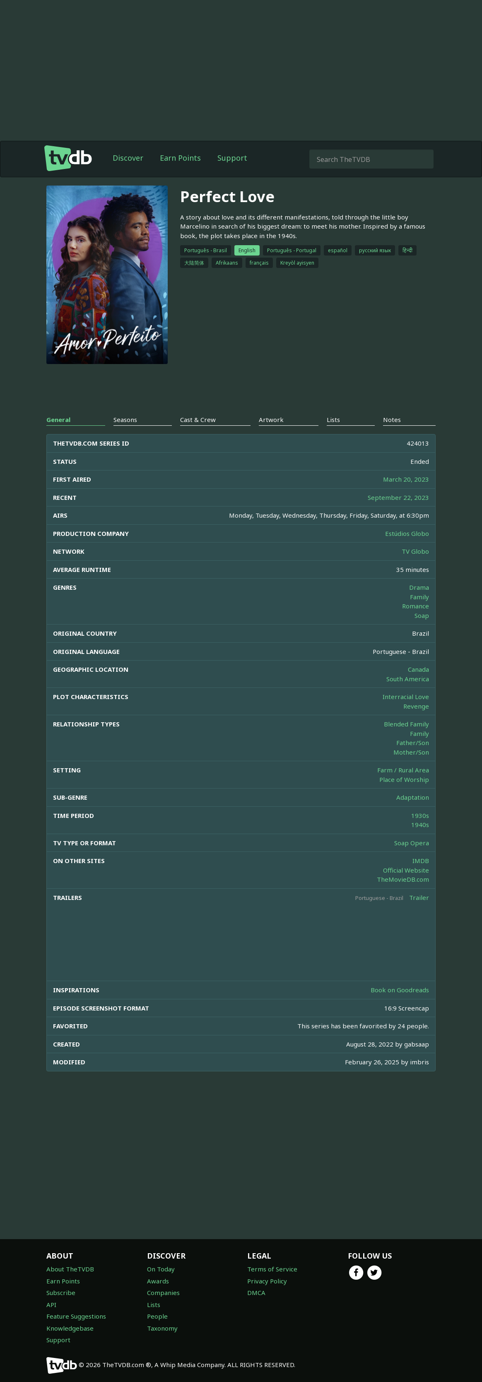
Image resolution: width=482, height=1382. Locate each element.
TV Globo (415, 551)
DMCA (256, 1292)
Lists (153, 1304)
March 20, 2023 (406, 479)
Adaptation (412, 797)
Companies (163, 1292)
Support (232, 158)
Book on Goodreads (400, 990)
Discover (128, 158)
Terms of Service (272, 1269)
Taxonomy (162, 1328)
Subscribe (60, 1292)
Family (419, 597)
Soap (422, 615)
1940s (420, 824)
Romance (415, 606)
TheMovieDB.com (403, 879)
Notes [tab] (392, 419)
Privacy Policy (267, 1281)
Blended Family (406, 724)
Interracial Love (406, 696)
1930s (420, 815)
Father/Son (412, 742)
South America (407, 679)
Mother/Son (411, 752)
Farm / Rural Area (403, 770)
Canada (418, 669)
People (157, 1316)
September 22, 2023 (398, 497)
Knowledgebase (70, 1328)
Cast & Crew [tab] (198, 419)
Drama (419, 587)
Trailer (419, 897)
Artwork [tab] (271, 419)
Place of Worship (404, 779)
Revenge (416, 706)
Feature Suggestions (76, 1316)
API (51, 1304)
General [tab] (58, 419)
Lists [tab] (333, 419)
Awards (158, 1281)
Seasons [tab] (125, 419)
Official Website (406, 870)
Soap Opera (411, 843)
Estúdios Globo (407, 533)
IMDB (420, 860)
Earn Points (180, 158)
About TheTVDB (70, 1269)
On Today (161, 1269)
